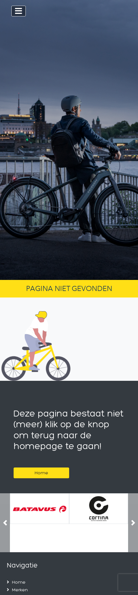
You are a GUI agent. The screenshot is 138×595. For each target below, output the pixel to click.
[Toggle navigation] (18, 11)
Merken (20, 589)
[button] (5, 522)
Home (41, 472)
